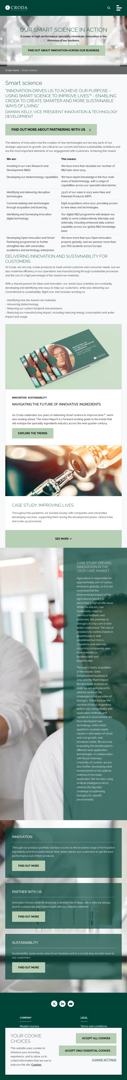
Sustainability (25, 943)
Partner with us (27, 892)
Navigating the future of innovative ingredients (56, 404)
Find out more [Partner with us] (28, 916)
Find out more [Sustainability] (28, 967)
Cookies (36, 1064)
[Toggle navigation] (119, 8)
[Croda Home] (16, 8)
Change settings (104, 1060)
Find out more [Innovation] (28, 865)
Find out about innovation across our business (63, 50)
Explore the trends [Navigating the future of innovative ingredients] (32, 433)
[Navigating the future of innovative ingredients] (63, 356)
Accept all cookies (96, 1038)
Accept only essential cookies (87, 1050)
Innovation (22, 837)
